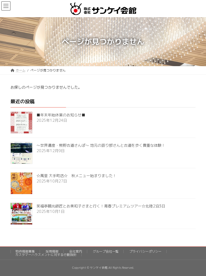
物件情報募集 (25, 251)
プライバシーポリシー (145, 251)
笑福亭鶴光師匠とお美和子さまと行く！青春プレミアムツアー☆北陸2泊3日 (100, 206)
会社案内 (75, 251)
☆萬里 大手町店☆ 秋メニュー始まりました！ (76, 175)
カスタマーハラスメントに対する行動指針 (45, 254)
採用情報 (52, 251)
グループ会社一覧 (106, 251)
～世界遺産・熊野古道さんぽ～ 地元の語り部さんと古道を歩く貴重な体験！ (100, 145)
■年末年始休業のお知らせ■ (60, 114)
